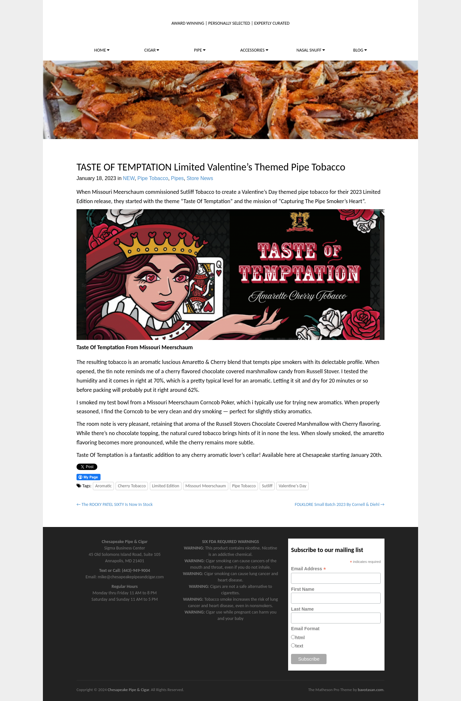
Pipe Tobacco (152, 178)
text (299, 645)
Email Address (308, 569)
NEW (128, 178)
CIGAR (151, 50)
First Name (302, 589)
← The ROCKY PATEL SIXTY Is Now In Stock (115, 504)
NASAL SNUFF (310, 50)
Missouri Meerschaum (205, 486)
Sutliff (267, 486)
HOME (101, 50)
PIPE (200, 50)
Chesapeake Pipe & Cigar (128, 689)
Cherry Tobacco (132, 486)
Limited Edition (165, 486)
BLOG (360, 50)
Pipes (177, 178)
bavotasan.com (371, 689)
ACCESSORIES (254, 50)
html (300, 637)
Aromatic (103, 486)
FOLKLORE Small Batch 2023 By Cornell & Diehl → (339, 504)
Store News (200, 178)
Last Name (302, 609)
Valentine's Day (292, 486)
